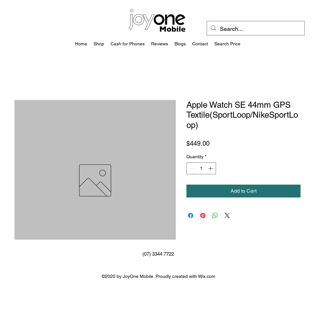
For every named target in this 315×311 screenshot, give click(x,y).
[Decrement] (191, 168)
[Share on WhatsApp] (215, 215)
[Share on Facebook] (190, 215)
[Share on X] (227, 215)
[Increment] (211, 168)
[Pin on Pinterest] (203, 215)
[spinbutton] (201, 168)
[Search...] (255, 29)
